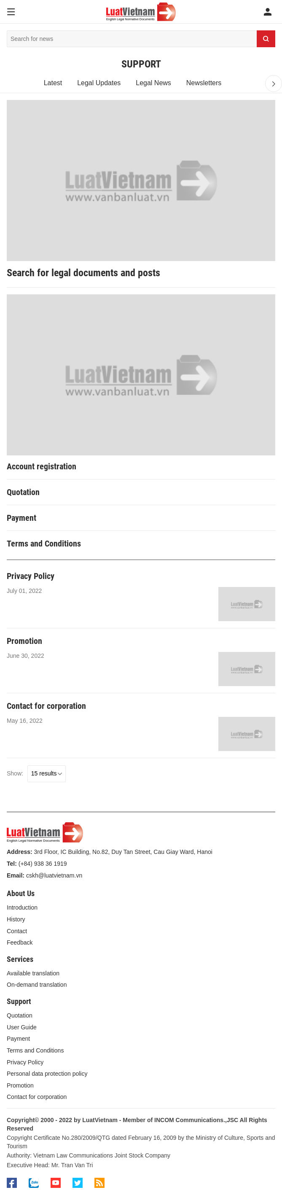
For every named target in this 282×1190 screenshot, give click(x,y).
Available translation (33, 973)
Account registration (41, 466)
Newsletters (204, 82)
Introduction (22, 907)
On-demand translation (37, 984)
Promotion (24, 641)
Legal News (153, 82)
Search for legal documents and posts (83, 273)
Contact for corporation (46, 706)
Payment (21, 518)
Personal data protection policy (47, 1073)
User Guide (22, 1027)
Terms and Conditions (44, 543)
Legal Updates (99, 82)
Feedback (19, 942)
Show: (15, 773)
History (16, 919)
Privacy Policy (30, 576)
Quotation (23, 492)
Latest (53, 82)
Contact (17, 931)
